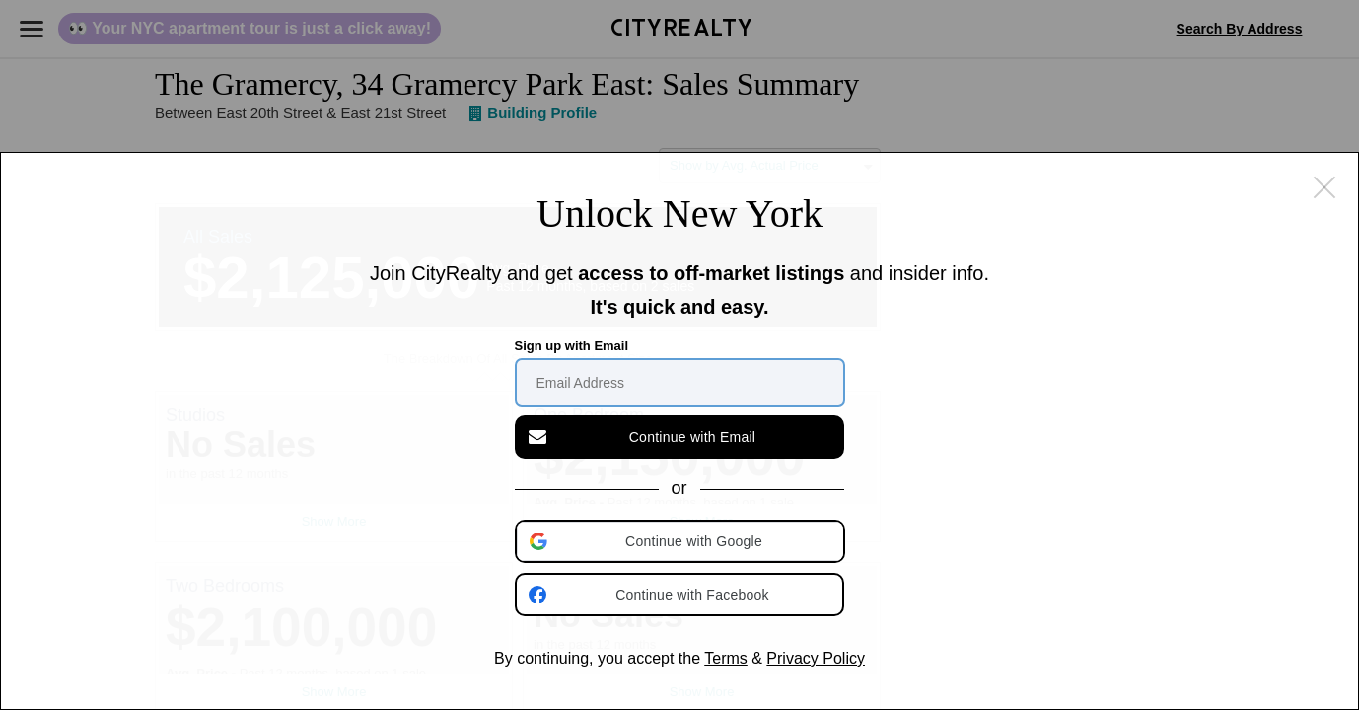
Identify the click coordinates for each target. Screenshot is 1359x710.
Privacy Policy (815, 658)
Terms (726, 658)
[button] (681, 541)
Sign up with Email (572, 345)
